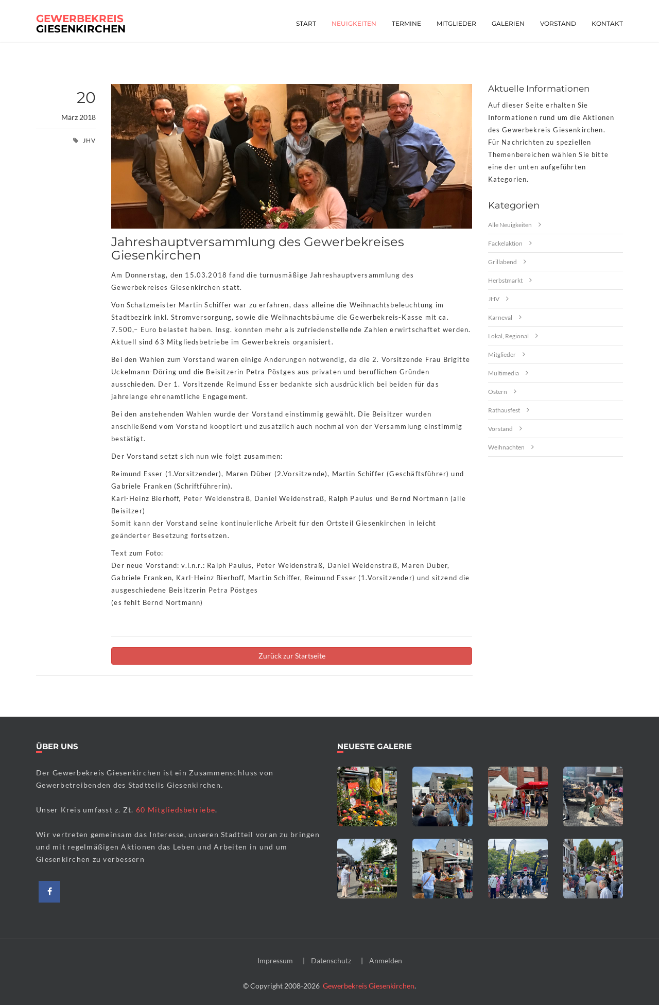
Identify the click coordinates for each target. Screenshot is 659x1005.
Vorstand (558, 23)
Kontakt (607, 23)
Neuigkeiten (354, 23)
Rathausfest (504, 410)
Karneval (500, 317)
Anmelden (385, 960)
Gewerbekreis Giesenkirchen (368, 985)
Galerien (508, 23)
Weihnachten (506, 447)
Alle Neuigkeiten (510, 225)
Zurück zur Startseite (291, 655)
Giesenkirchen (81, 21)
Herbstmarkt (505, 280)
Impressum (275, 960)
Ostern (497, 391)
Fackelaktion (505, 243)
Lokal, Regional (508, 336)
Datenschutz (331, 960)
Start (306, 23)
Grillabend (502, 262)
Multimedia (503, 373)
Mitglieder (456, 23)
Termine (406, 23)
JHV (493, 299)
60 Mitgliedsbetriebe (175, 809)
